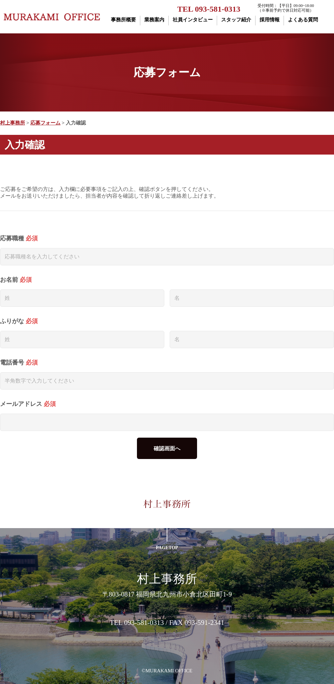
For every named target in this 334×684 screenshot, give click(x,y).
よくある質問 (303, 19)
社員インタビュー (193, 19)
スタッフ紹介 (236, 19)
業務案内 (154, 19)
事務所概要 (123, 19)
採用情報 (270, 19)
